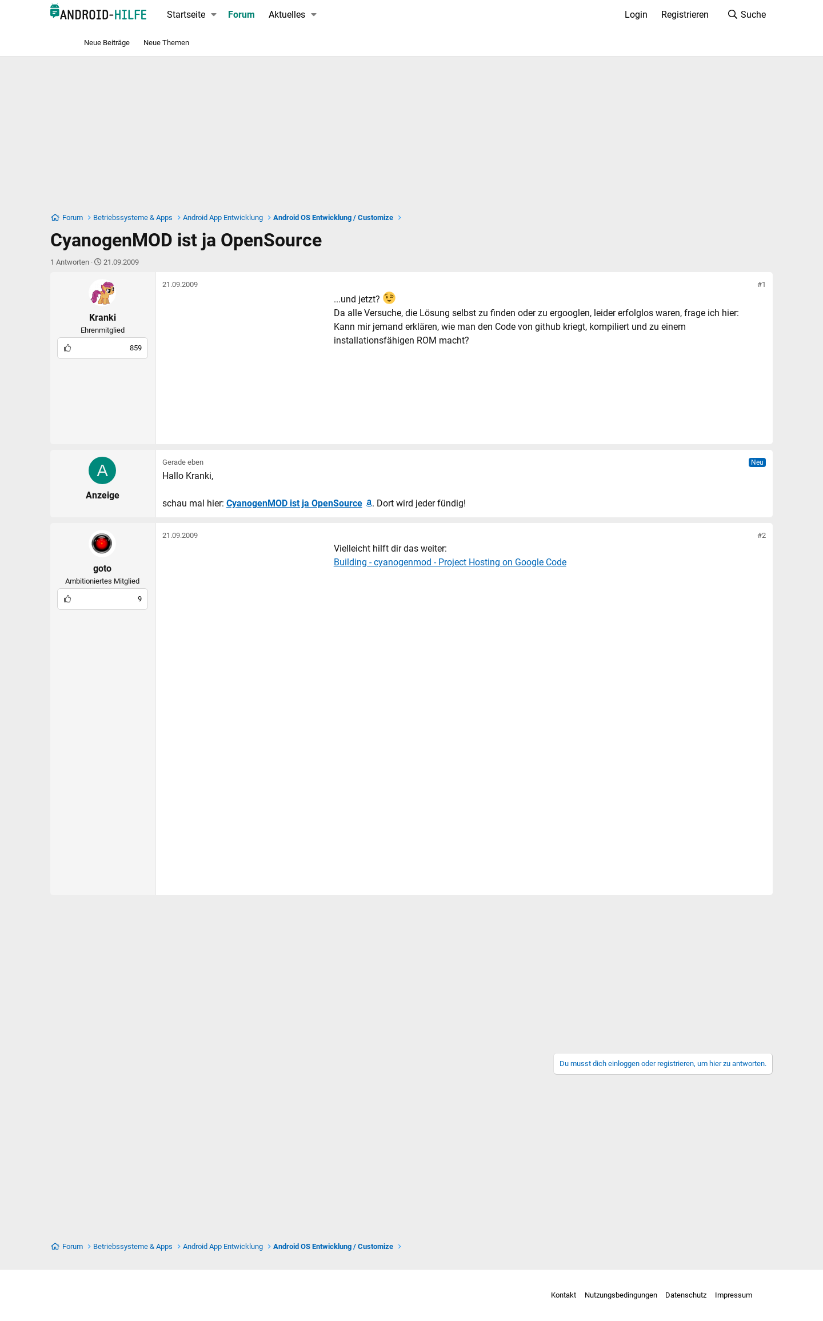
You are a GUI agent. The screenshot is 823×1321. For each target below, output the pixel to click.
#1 (729, 284)
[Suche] (713, 15)
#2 (729, 535)
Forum (274, 14)
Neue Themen (166, 42)
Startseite (218, 14)
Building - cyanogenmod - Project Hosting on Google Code (482, 562)
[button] (246, 15)
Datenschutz (649, 1295)
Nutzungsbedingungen (584, 1295)
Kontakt (527, 1295)
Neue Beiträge (107, 42)
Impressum (697, 1295)
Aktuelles (320, 14)
